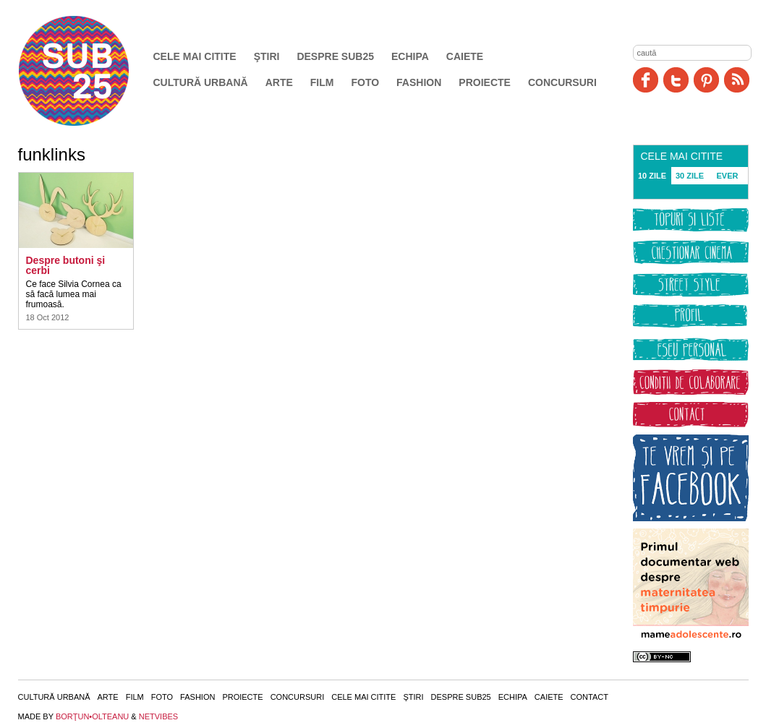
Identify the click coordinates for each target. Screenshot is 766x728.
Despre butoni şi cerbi (66, 265)
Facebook (645, 80)
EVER (728, 175)
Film (322, 82)
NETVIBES (158, 716)
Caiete (464, 56)
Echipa (410, 56)
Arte (279, 82)
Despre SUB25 (335, 56)
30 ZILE (690, 175)
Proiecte (485, 82)
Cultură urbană (200, 82)
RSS (736, 80)
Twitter (676, 80)
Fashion (418, 82)
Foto (365, 82)
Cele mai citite (195, 56)
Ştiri (267, 56)
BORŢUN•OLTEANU (92, 716)
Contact (589, 697)
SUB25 (90, 71)
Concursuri (562, 82)
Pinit (706, 80)
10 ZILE (652, 175)
